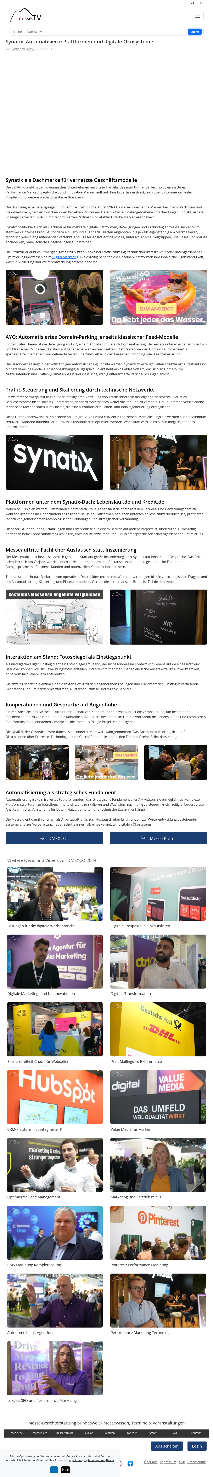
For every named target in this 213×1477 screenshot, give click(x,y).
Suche (195, 31)
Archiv (153, 1433)
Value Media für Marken (131, 1129)
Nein (65, 1469)
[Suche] (107, 31)
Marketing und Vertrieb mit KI (136, 1196)
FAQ (174, 1433)
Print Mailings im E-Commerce (136, 1061)
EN (202, 2)
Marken (110, 1433)
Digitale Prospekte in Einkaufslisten (140, 925)
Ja (54, 1469)
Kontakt (196, 1433)
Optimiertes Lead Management (33, 1196)
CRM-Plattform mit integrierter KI (35, 1129)
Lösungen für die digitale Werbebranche (41, 925)
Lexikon (89, 1433)
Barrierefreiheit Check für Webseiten (38, 1061)
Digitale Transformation (131, 993)
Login (197, 1446)
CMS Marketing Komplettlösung (34, 1264)
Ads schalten (167, 1446)
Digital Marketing (65, 257)
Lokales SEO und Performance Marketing (42, 1400)
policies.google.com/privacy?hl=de (93, 1460)
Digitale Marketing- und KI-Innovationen (41, 993)
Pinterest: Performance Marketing (139, 1264)
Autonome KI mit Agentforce (31, 1332)
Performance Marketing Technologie (142, 1332)
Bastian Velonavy (22, 49)
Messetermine (64, 1433)
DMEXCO (57, 838)
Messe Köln (161, 838)
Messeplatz (40, 1433)
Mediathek (17, 1433)
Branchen (131, 1433)
